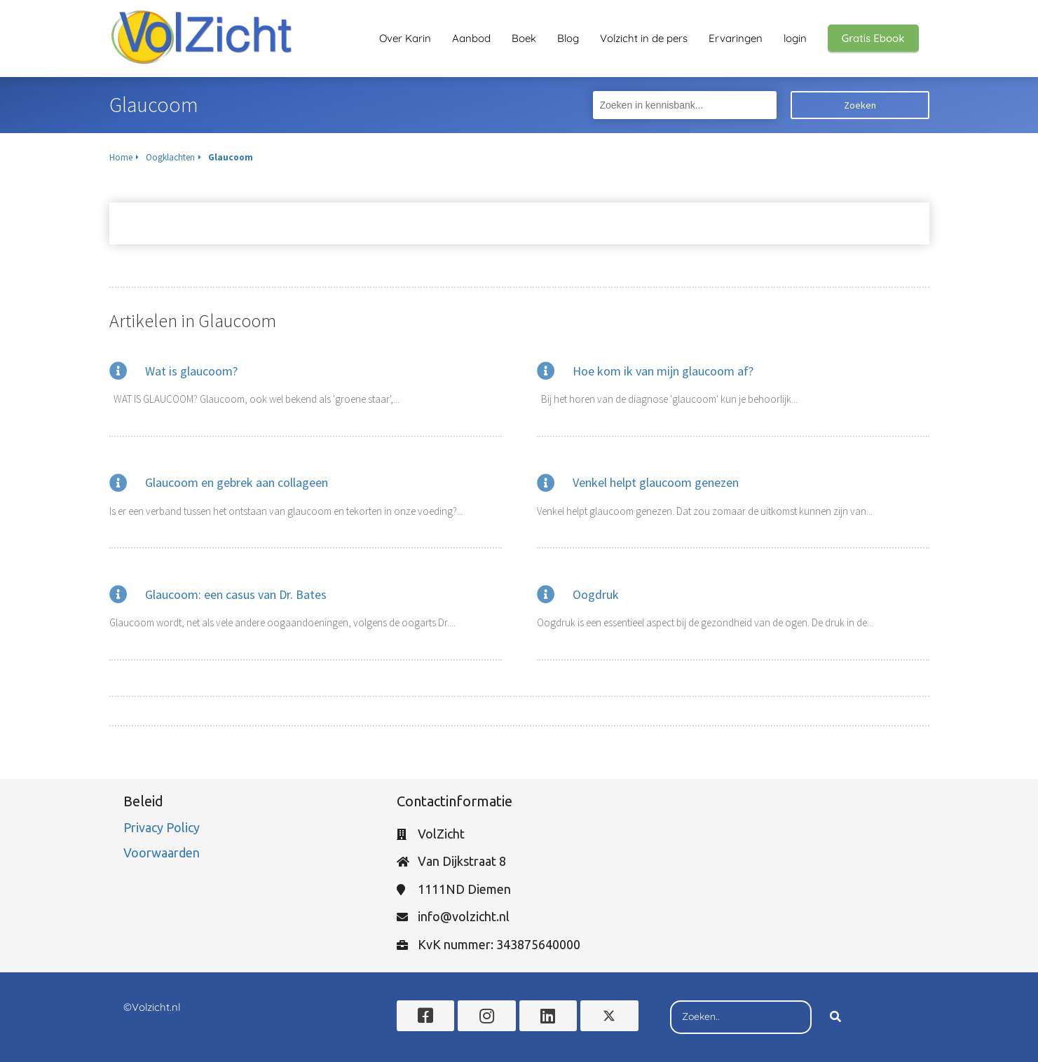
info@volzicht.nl (464, 916)
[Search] (835, 1017)
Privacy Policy (163, 827)
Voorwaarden (161, 853)
